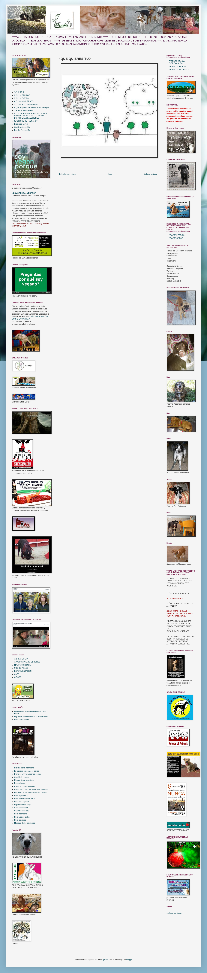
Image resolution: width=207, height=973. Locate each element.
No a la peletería (20, 795)
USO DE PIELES (21, 668)
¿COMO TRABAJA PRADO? (24, 193)
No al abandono (20, 814)
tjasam (105, 960)
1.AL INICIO (19, 92)
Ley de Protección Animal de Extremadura (31, 717)
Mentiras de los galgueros (24, 823)
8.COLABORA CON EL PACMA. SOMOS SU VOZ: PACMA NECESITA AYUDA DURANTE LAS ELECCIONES (30, 116)
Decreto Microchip (21, 720)
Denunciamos (19, 783)
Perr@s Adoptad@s (22, 130)
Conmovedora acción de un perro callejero (31, 789)
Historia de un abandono (24, 768)
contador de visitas (174, 913)
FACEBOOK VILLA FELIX (179, 69)
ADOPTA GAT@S (176, 238)
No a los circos (20, 820)
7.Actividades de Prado (23, 110)
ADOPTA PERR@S (176, 235)
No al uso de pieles (22, 817)
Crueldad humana (21, 777)
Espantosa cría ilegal (22, 805)
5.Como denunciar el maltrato (26, 104)
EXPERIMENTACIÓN (23, 671)
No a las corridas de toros (24, 798)
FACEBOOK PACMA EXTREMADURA (177, 62)
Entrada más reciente (67, 174)
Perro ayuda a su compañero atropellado (30, 792)
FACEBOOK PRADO (177, 66)
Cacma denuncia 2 (21, 808)
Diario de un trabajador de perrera (27, 774)
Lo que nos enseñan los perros (26, 771)
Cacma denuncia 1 (21, 811)
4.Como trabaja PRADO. (24, 101)
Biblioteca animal (21, 124)
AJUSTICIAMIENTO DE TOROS (27, 662)
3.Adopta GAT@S (21, 98)
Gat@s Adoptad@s (22, 127)
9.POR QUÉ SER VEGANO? (26, 121)
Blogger (129, 960)
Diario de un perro (21, 802)
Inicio (110, 174)
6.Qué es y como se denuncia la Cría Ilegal (31, 107)
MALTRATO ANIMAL (22, 665)
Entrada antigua (150, 174)
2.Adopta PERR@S (22, 95)
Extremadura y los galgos (24, 786)
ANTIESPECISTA (21, 659)
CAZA (16, 674)
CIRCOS (17, 677)
